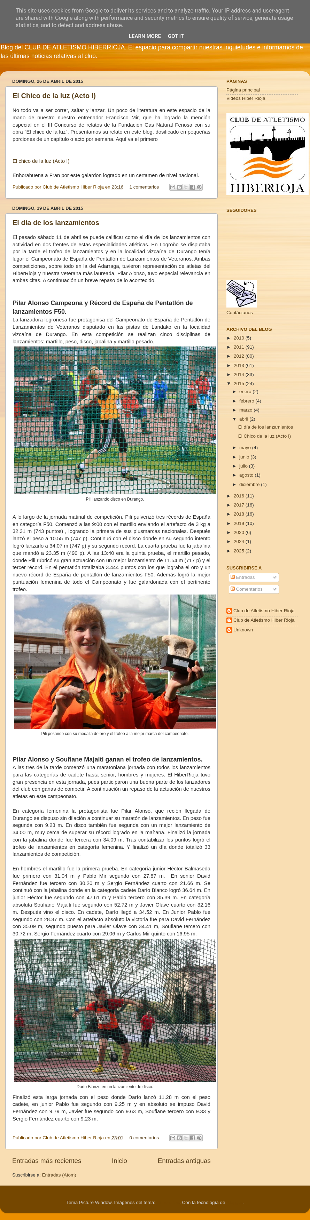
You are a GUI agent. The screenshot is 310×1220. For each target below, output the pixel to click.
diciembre (250, 484)
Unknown (243, 629)
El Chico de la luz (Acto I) (54, 95)
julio (244, 466)
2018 (240, 514)
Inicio (119, 1160)
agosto (247, 475)
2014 (240, 374)
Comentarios (247, 589)
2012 (240, 356)
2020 (240, 532)
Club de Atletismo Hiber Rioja (264, 610)
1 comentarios (144, 187)
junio (244, 457)
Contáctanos (239, 312)
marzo (246, 410)
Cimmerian (168, 1202)
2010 (240, 338)
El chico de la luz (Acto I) (41, 161)
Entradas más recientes (46, 1160)
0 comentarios (144, 1137)
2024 (240, 541)
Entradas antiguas (184, 1160)
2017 (240, 505)
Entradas (243, 577)
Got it (176, 36)
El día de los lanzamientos (56, 222)
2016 (240, 496)
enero (246, 391)
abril (244, 419)
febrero (247, 401)
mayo (245, 447)
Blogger (234, 1202)
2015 (240, 383)
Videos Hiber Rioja (245, 98)
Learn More (145, 36)
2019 (240, 523)
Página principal (243, 90)
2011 (240, 347)
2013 (240, 365)
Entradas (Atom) (59, 1175)
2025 (240, 550)
